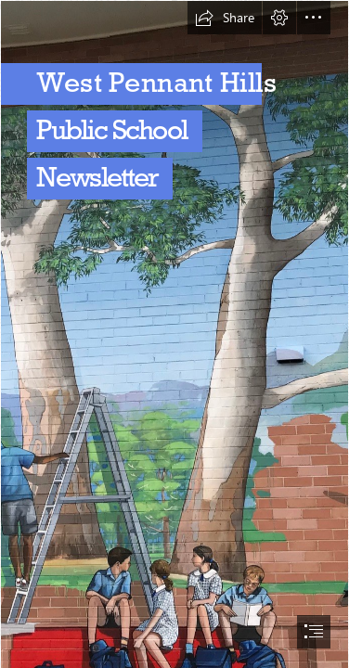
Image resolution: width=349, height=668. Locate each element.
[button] (224, 17)
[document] (174, 334)
